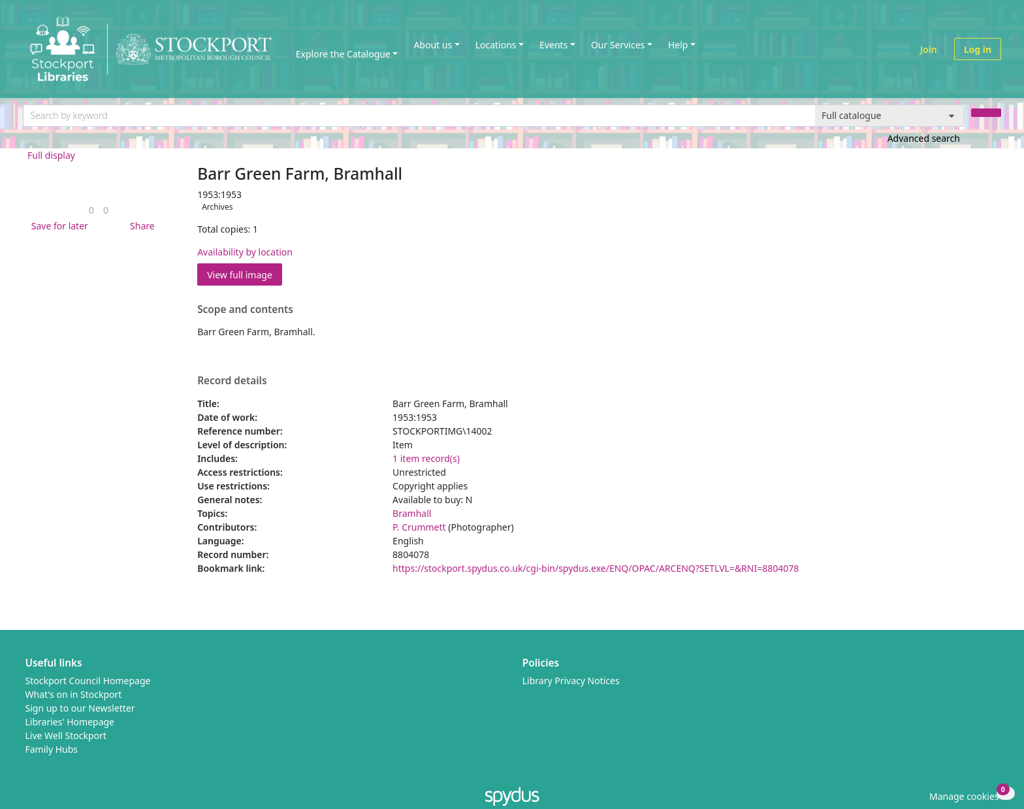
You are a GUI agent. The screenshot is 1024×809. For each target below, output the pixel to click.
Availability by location (245, 252)
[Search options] (890, 116)
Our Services (618, 45)
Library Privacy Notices (571, 680)
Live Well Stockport (65, 735)
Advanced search (924, 138)
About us (432, 45)
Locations (496, 45)
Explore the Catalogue (343, 54)
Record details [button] (231, 381)
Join (928, 49)
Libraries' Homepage (70, 722)
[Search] (986, 112)
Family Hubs (51, 749)
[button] (57, 226)
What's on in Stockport (73, 694)
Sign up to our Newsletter (80, 708)
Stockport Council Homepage (88, 680)
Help (678, 45)
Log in (977, 49)
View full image (239, 275)
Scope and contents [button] (245, 310)
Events (553, 45)
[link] (91, 210)
